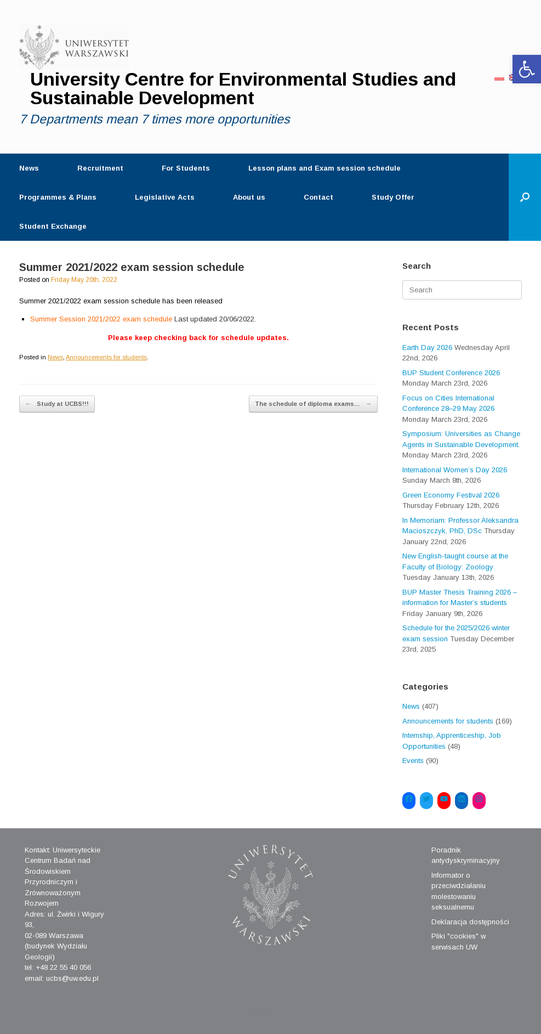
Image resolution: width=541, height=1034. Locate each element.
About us (249, 197)
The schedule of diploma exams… (313, 404)
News (29, 168)
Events (413, 760)
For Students (186, 168)
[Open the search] (525, 197)
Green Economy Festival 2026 (450, 495)
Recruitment (100, 168)
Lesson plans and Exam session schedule (324, 168)
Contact (318, 197)
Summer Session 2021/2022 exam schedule (143, 319)
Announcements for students (106, 357)
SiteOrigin (261, 1012)
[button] (526, 69)
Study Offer (393, 197)
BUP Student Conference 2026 (451, 373)
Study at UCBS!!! (57, 404)
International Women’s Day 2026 (454, 470)
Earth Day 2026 (427, 347)
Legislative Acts (165, 197)
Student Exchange (53, 226)
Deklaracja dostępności (470, 922)
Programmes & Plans (57, 197)
